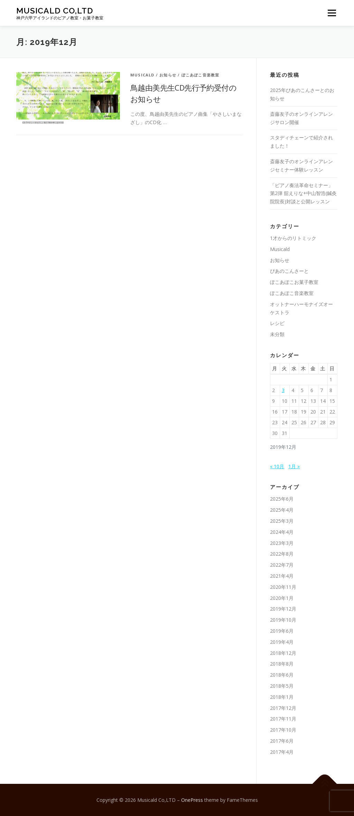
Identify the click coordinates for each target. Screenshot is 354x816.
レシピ (277, 323)
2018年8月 (282, 663)
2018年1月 (282, 697)
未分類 (277, 334)
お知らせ (167, 74)
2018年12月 (283, 653)
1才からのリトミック (293, 238)
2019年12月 (283, 608)
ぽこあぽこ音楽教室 (200, 74)
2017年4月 (282, 752)
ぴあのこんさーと (289, 271)
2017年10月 (283, 729)
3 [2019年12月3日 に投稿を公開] (283, 390)
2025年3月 (282, 521)
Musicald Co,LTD (54, 10)
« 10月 (277, 466)
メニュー (332, 13)
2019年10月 (283, 619)
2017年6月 (282, 741)
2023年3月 (282, 543)
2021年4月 (282, 576)
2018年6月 (282, 674)
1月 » (294, 466)
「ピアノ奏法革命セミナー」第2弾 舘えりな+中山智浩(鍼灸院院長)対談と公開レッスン (303, 193)
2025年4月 (282, 510)
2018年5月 (282, 686)
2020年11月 (283, 587)
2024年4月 (282, 532)
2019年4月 (282, 642)
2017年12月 (283, 708)
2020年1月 (282, 598)
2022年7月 (282, 565)
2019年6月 (282, 631)
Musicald (142, 74)
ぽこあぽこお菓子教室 (294, 282)
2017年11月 (283, 718)
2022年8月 (282, 553)
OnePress (192, 800)
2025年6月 (282, 498)
